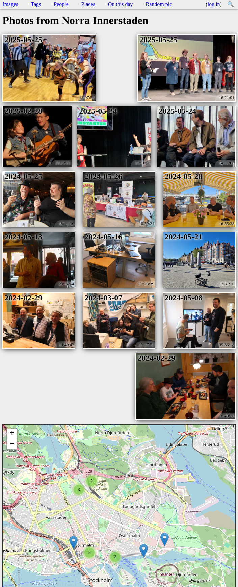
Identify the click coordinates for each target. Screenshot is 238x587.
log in (214, 4)
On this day (120, 4)
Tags (36, 4)
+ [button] (12, 434)
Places (88, 4)
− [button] (12, 444)
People (61, 4)
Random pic (159, 4)
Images (10, 4)
